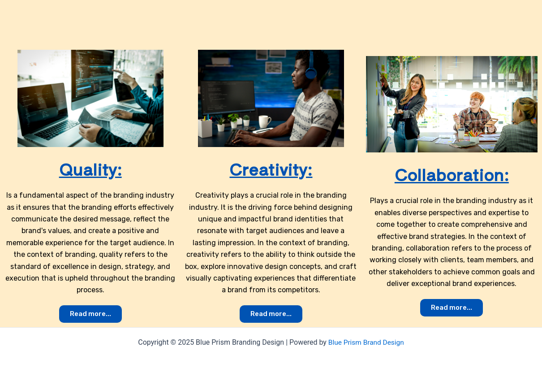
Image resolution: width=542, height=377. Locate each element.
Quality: (90, 168)
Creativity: (271, 168)
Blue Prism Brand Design (366, 342)
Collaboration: (451, 173)
